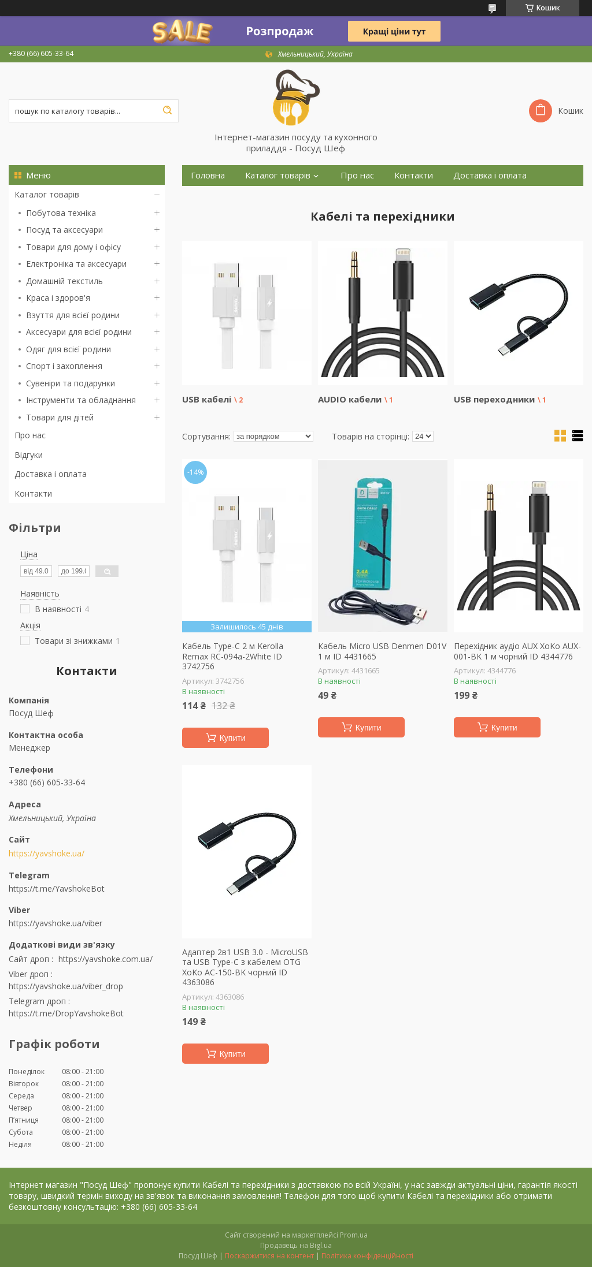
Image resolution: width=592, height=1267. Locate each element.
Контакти (33, 493)
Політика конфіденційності (367, 1256)
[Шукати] (167, 110)
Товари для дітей (60, 417)
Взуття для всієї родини (73, 315)
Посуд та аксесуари (64, 229)
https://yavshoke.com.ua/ (105, 958)
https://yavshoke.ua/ (46, 853)
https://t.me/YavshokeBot (57, 888)
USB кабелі (206, 399)
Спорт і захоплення (64, 365)
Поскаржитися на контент (269, 1256)
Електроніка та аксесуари (76, 263)
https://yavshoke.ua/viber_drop (66, 986)
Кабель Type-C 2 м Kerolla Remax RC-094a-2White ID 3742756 (232, 656)
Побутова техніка (61, 212)
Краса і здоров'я (58, 297)
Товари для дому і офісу (73, 246)
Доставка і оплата (50, 473)
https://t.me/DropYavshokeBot (66, 1013)
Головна (208, 175)
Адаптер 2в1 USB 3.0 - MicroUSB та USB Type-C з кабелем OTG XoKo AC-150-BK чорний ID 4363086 (245, 967)
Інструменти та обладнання (81, 399)
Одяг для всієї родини (68, 349)
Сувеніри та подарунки (70, 383)
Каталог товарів (46, 194)
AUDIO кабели (350, 399)
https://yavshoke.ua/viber (55, 923)
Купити (233, 738)
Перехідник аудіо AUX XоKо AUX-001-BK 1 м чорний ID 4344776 (517, 651)
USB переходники (494, 399)
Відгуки (28, 454)
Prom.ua (354, 1235)
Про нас (30, 435)
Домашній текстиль (64, 280)
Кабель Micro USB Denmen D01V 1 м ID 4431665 (382, 651)
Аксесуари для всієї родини (79, 331)
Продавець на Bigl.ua (296, 1245)
